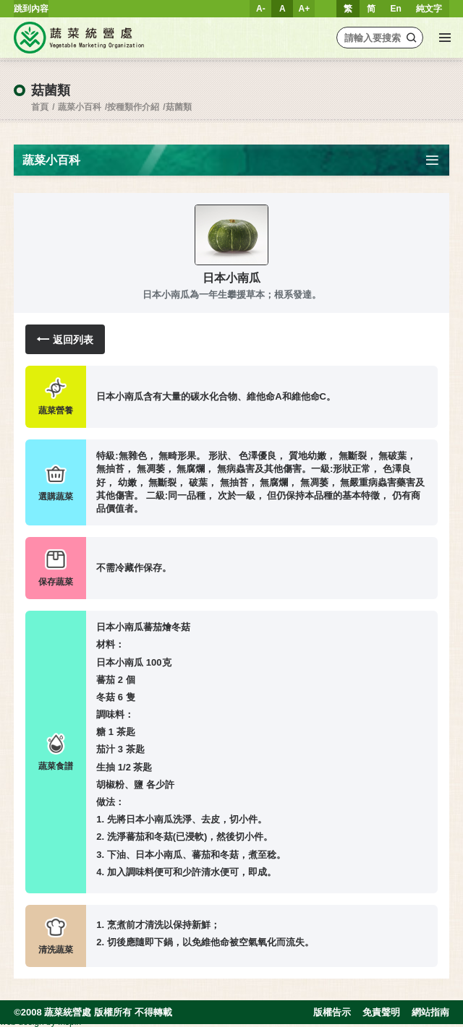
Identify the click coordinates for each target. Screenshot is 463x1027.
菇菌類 (179, 107)
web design (22, 1022)
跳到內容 (31, 9)
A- (261, 9)
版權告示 (332, 1012)
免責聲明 (381, 1012)
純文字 (429, 9)
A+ (304, 9)
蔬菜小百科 (79, 107)
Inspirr (70, 1022)
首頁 (39, 107)
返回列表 (65, 339)
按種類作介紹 (133, 107)
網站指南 (430, 1012)
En (395, 9)
